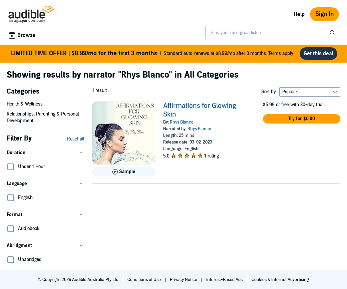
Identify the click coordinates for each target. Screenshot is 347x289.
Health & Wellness (25, 104)
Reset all (75, 139)
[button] (45, 152)
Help (299, 14)
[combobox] (272, 32)
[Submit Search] (333, 32)
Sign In (324, 14)
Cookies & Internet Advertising (280, 279)
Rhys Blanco (182, 122)
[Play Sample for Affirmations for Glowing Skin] (123, 171)
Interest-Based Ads (225, 279)
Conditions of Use (144, 279)
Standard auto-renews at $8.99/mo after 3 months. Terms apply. (152, 53)
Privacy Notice (184, 279)
